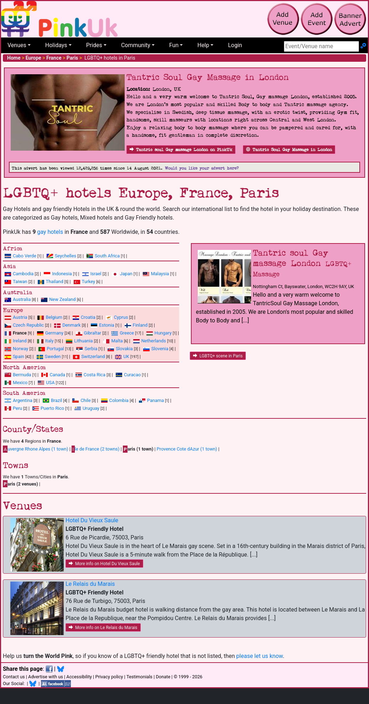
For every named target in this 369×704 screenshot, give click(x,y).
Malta (117, 340)
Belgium (54, 317)
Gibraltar (93, 333)
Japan (126, 273)
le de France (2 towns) (95, 449)
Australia (22, 299)
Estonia (106, 325)
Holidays (56, 45)
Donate (163, 676)
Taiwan (20, 281)
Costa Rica (94, 374)
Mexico (20, 382)
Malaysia (160, 273)
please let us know (259, 656)
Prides (94, 45)
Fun (173, 45)
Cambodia (23, 273)
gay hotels (50, 231)
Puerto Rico (52, 408)
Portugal (55, 348)
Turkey (88, 281)
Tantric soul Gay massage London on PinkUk (181, 150)
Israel (96, 273)
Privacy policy (109, 676)
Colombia (119, 400)
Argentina (22, 400)
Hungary (163, 333)
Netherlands (153, 340)
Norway (20, 348)
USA (50, 382)
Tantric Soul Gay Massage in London (289, 150)
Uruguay (91, 408)
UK (126, 356)
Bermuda (22, 374)
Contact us (14, 676)
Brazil (56, 400)
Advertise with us (45, 676)
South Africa (107, 255)
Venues (16, 45)
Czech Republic (28, 325)
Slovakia (124, 348)
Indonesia (62, 273)
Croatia (88, 317)
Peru (17, 408)
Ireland (20, 340)
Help (203, 45)
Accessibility (79, 676)
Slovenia (159, 348)
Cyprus (121, 317)
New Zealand (62, 299)
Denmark (71, 325)
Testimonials (139, 676)
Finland (140, 325)
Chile (85, 400)
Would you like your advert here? (202, 168)
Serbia (90, 348)
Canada (57, 374)
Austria (20, 317)
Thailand (54, 281)
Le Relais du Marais (90, 583)
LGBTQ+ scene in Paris (218, 355)
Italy (49, 340)
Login (235, 45)
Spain (18, 356)
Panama (155, 400)
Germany (54, 333)
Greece (127, 333)
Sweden (53, 356)
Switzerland (93, 356)
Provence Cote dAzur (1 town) (187, 449)
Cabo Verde (24, 255)
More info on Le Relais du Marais (103, 627)
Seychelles (65, 255)
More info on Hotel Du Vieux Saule (104, 563)
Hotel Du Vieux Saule (92, 520)
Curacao (132, 374)
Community (135, 45)
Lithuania (83, 340)
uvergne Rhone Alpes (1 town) (35, 449)
